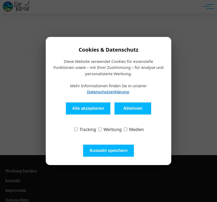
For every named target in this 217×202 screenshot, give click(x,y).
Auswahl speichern (108, 150)
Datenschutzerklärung (108, 91)
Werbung (110, 129)
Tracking (85, 129)
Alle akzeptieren (88, 108)
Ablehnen (132, 108)
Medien (134, 129)
